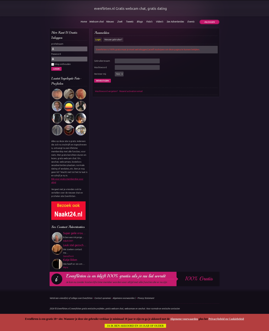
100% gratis (199, 278)
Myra (65, 267)
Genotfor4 (68, 256)
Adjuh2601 (68, 241)
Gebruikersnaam (102, 61)
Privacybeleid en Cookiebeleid (226, 319)
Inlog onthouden (61, 64)
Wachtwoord (100, 67)
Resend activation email (131, 91)
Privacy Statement (145, 298)
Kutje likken (70, 259)
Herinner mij (100, 74)
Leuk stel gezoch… (74, 245)
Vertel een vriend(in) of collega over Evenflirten (71, 298)
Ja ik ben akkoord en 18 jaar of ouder (135, 325)
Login (98, 39)
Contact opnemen (102, 298)
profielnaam (57, 44)
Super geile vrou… (74, 233)
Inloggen (209, 22)
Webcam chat (96, 21)
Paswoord (56, 54)
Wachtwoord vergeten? (106, 91)
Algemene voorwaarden (123, 298)
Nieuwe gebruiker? (113, 39)
